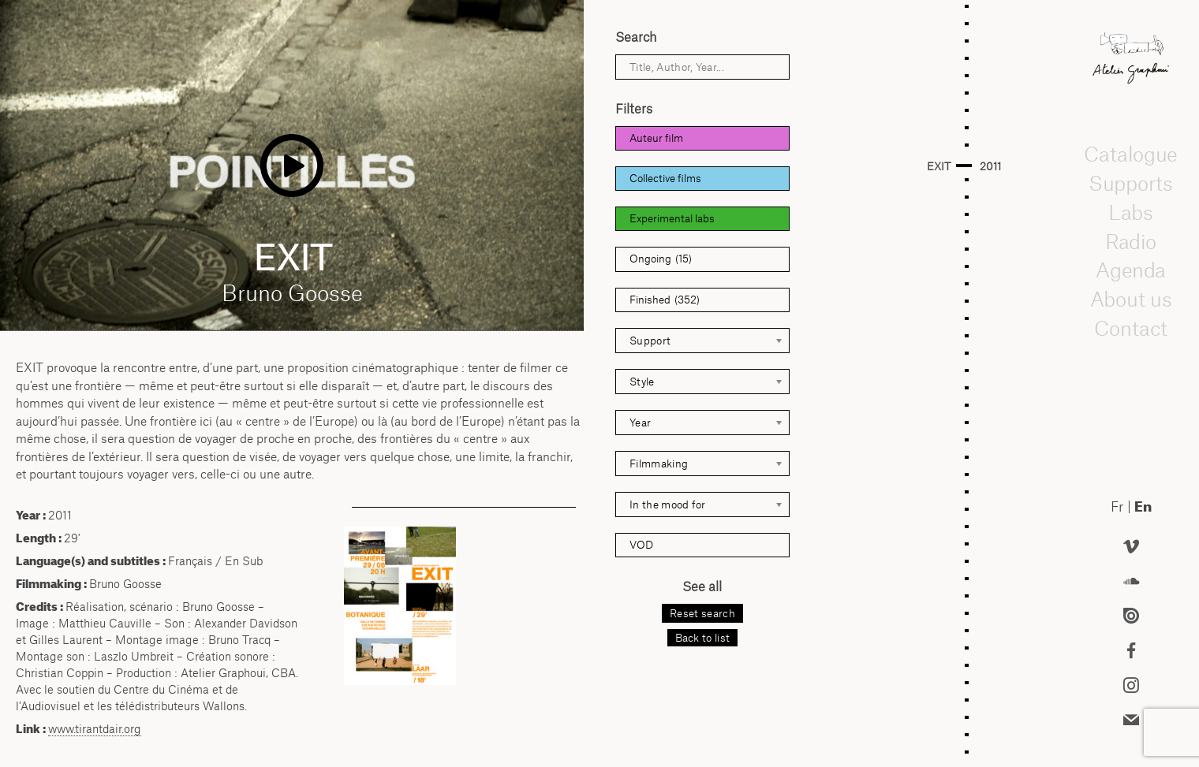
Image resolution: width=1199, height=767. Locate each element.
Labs (1131, 212)
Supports (1130, 183)
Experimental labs (672, 218)
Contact (1130, 328)
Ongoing (660, 258)
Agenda (1130, 270)
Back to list (702, 637)
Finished (664, 299)
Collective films (665, 178)
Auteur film (656, 138)
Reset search (702, 613)
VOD (641, 544)
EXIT (939, 166)
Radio (1131, 241)
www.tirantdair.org (94, 728)
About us (1131, 299)
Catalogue (1130, 154)
